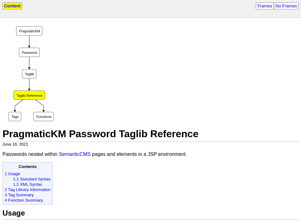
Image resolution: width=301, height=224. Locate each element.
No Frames (286, 5)
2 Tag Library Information (27, 189)
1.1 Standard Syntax (32, 179)
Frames (264, 5)
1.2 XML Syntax (27, 184)
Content (12, 5)
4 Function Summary (24, 200)
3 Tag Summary (19, 195)
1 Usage (12, 173)
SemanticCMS (75, 154)
